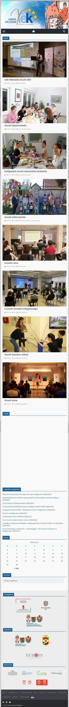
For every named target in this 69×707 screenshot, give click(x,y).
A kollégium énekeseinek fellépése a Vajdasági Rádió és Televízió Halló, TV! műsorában (33, 523)
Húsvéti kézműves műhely (16, 354)
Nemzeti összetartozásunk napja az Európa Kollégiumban (23, 494)
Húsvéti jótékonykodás (15, 217)
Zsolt (14, 83)
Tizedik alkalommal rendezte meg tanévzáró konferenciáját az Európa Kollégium (31, 498)
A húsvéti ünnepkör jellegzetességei (21, 308)
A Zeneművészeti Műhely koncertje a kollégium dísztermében (24, 507)
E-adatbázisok (6, 697)
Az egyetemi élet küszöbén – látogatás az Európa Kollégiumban (25, 510)
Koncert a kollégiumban (11, 513)
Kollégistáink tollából (26, 692)
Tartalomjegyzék (24, 697)
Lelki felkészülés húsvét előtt (17, 79)
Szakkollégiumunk (13, 692)
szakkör (29, 129)
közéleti (24, 83)
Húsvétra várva (11, 263)
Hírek (35, 692)
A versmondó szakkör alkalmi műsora (16, 520)
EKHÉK (19, 220)
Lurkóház (33, 220)
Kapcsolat (15, 697)
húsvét (19, 83)
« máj (16, 568)
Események (42, 692)
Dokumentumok (51, 692)
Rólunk (4, 692)
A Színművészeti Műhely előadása (14, 503)
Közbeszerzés (62, 692)
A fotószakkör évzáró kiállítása (13, 517)
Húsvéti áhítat (11, 400)
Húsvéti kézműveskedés (15, 125)
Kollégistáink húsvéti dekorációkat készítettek (25, 171)
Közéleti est (24, 312)
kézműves (24, 129)
